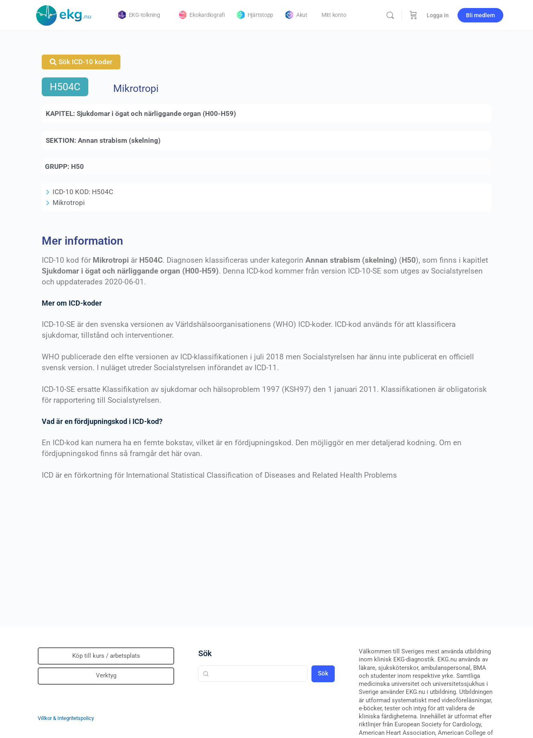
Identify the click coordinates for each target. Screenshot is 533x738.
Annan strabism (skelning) (119, 140)
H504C (65, 87)
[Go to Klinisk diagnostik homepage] (64, 14)
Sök (205, 653)
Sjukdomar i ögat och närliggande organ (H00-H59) (156, 113)
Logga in (438, 15)
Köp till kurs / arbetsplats (106, 655)
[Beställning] (413, 15)
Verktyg (106, 675)
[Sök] (390, 15)
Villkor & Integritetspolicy (66, 718)
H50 (77, 166)
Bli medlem (480, 15)
